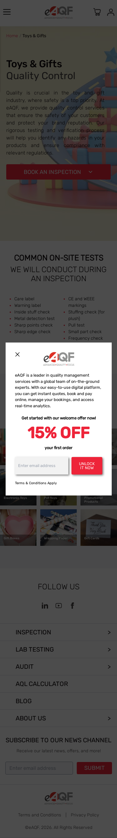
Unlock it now (87, 465)
